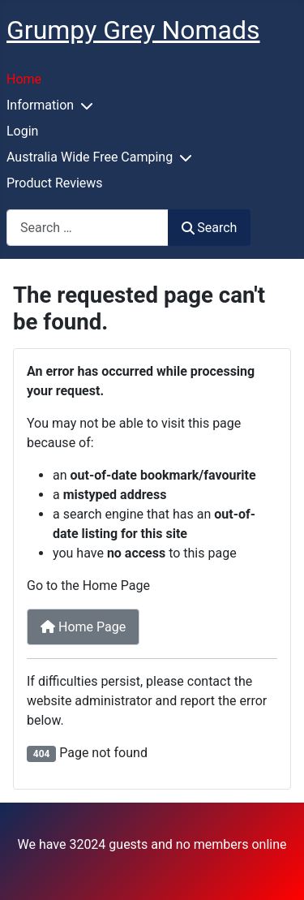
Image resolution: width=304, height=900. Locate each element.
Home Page (83, 627)
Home (23, 79)
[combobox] (87, 227)
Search (209, 227)
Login (22, 131)
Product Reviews (54, 183)
